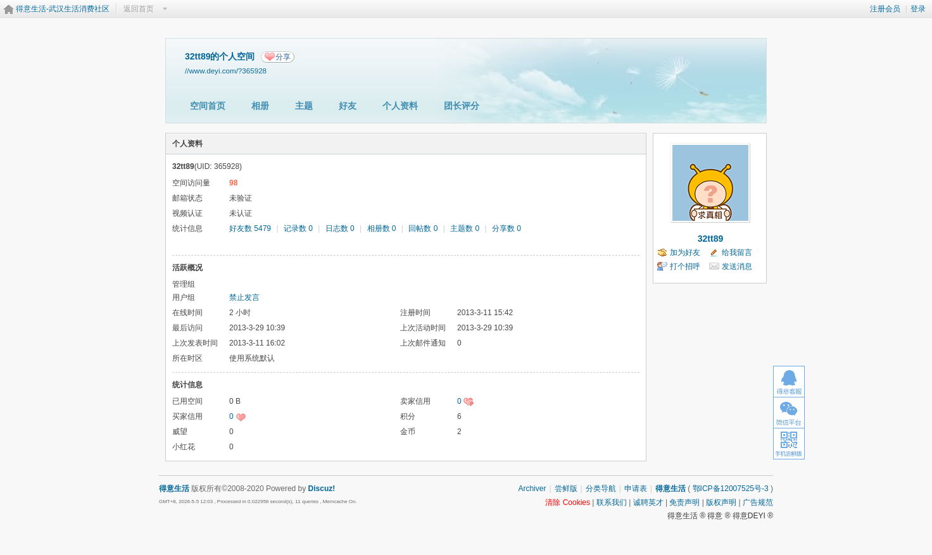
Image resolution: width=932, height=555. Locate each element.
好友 (347, 106)
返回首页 (138, 8)
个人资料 (400, 106)
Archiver (532, 488)
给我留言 (737, 252)
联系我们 (611, 502)
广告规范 (758, 502)
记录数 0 (298, 228)
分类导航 (601, 488)
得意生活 (670, 488)
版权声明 (721, 502)
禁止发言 (244, 297)
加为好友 (685, 252)
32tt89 (710, 239)
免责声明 (684, 502)
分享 (283, 57)
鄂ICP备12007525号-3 (731, 488)
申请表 (635, 488)
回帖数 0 (423, 228)
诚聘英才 (648, 502)
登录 (918, 8)
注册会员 (885, 8)
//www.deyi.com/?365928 (226, 70)
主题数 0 (464, 228)
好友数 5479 (250, 228)
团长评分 (461, 106)
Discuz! (322, 488)
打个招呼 (685, 266)
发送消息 (737, 266)
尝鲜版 (566, 488)
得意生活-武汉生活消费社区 (63, 8)
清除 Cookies (567, 502)
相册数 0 (381, 228)
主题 (304, 106)
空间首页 (207, 106)
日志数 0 (340, 228)
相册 (260, 106)
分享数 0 (506, 228)
